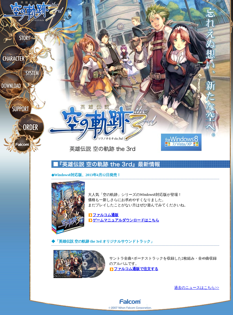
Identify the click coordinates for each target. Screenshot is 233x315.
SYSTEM (32, 73)
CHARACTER (13, 58)
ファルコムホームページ (22, 145)
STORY (24, 38)
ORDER (30, 127)
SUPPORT (20, 109)
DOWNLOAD (12, 86)
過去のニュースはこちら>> (196, 287)
